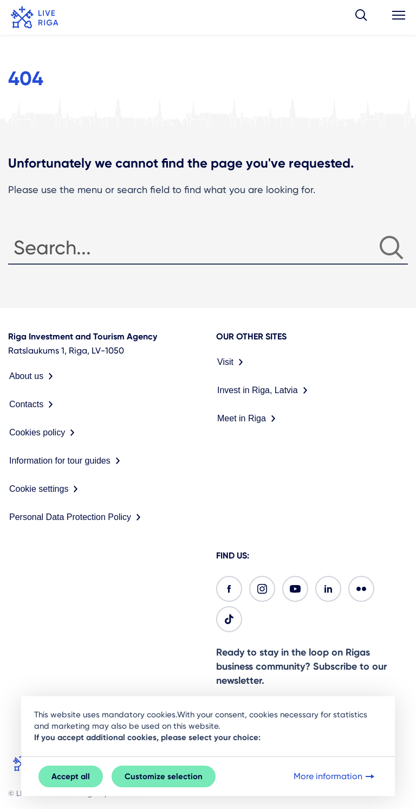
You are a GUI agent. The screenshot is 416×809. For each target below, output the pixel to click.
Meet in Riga (248, 418)
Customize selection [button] (164, 776)
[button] (361, 17)
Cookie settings (45, 489)
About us (33, 376)
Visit (232, 362)
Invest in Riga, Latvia (264, 390)
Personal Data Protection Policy (77, 517)
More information (335, 776)
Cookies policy (44, 432)
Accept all (70, 776)
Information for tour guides (67, 460)
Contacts (33, 404)
